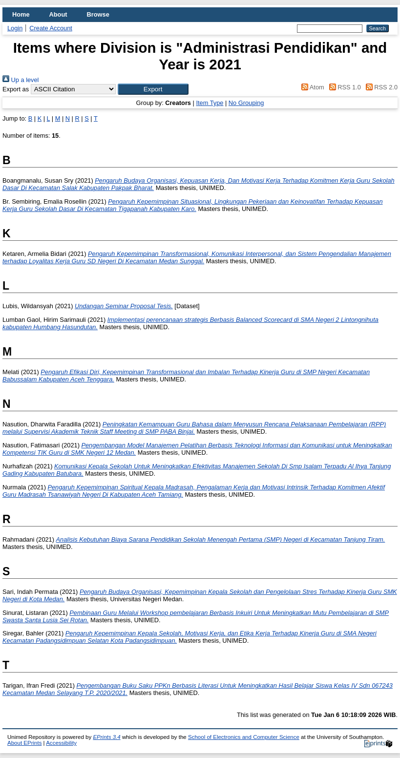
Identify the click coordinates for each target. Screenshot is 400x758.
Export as (15, 89)
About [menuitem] (58, 14)
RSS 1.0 (343, 87)
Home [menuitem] (21, 14)
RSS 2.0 (380, 87)
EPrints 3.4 (106, 737)
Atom (311, 87)
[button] (153, 89)
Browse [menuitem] (98, 14)
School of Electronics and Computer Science (243, 737)
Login (14, 28)
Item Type (209, 102)
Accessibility (61, 743)
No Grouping (246, 102)
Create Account (50, 28)
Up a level (20, 80)
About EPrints (24, 743)
